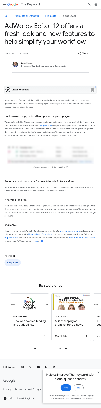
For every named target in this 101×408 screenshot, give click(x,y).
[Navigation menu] (4, 4)
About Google (33, 389)
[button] (83, 53)
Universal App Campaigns (40, 234)
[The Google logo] (9, 380)
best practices (45, 125)
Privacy (7, 389)
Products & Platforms (26, 16)
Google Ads (12, 262)
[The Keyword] (6, 16)
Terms (18, 389)
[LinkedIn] (54, 367)
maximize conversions (70, 231)
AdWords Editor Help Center (82, 237)
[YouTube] (38, 367)
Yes (60, 392)
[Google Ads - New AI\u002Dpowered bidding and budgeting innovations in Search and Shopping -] (29, 317)
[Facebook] (46, 367)
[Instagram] (22, 367)
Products (50, 16)
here (36, 241)
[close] (92, 377)
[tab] (35, 349)
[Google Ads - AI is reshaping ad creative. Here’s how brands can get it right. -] (71, 317)
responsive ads (11, 237)
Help (8, 398)
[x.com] (30, 367)
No (72, 392)
